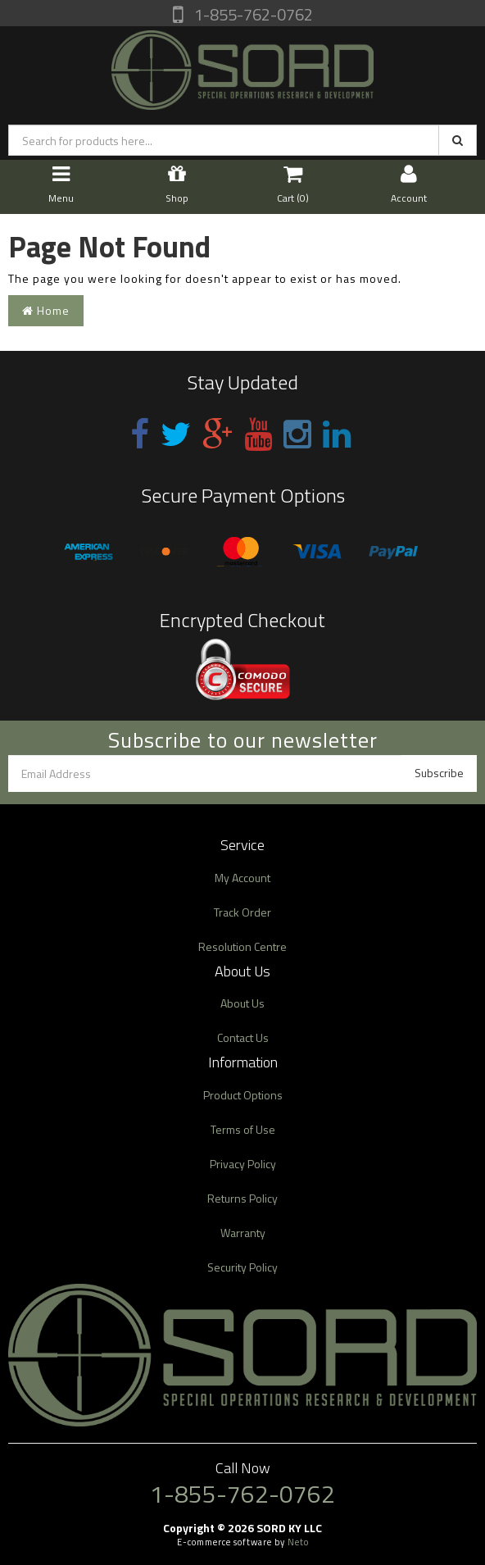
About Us (242, 1003)
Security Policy (242, 1267)
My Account (242, 877)
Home (46, 310)
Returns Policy (242, 1198)
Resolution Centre (242, 946)
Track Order (242, 912)
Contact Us (243, 1037)
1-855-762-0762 (252, 14)
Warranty (242, 1232)
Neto (298, 1542)
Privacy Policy (243, 1163)
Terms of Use (243, 1129)
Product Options (243, 1094)
